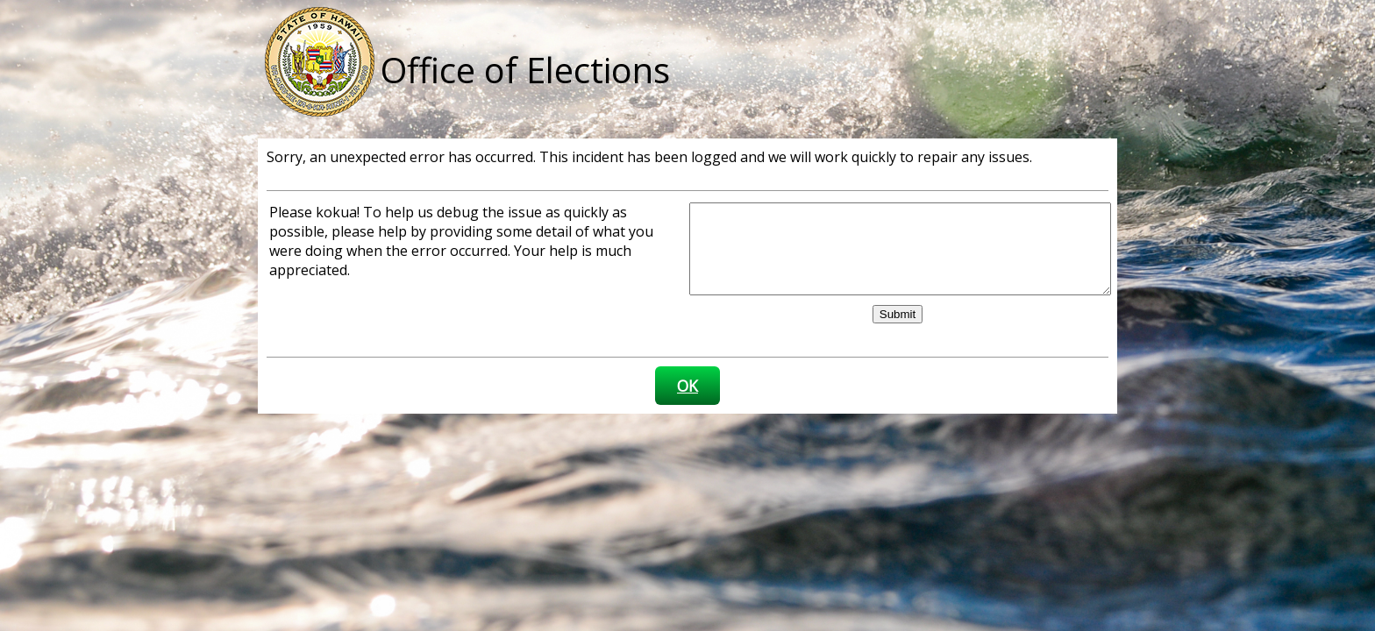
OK (687, 385)
